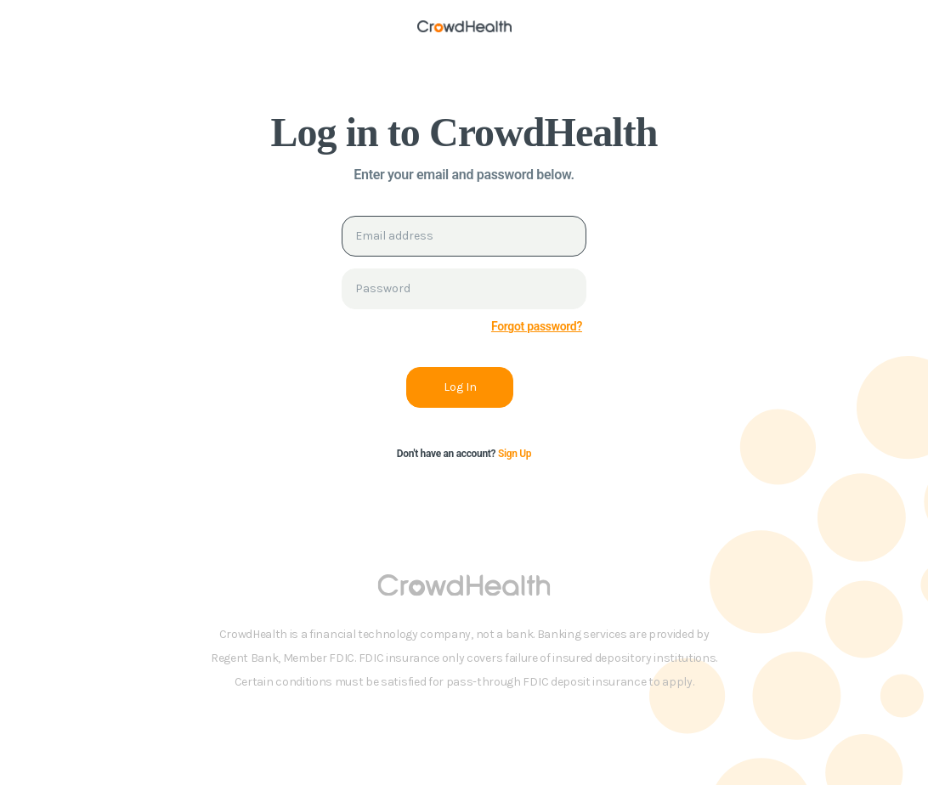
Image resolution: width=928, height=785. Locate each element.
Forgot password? (536, 326)
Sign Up (514, 454)
